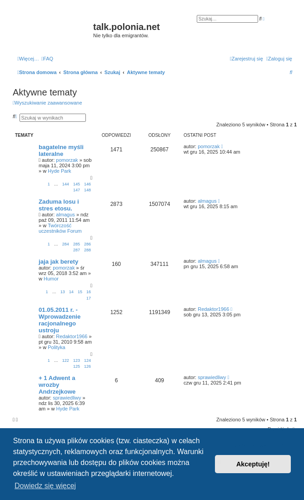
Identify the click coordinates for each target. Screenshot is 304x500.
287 (76, 250)
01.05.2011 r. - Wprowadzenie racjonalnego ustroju (59, 320)
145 (76, 184)
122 (65, 360)
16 (88, 292)
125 (76, 366)
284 (65, 244)
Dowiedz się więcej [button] (45, 486)
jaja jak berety (58, 261)
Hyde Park (59, 171)
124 (87, 360)
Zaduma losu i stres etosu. (59, 205)
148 (87, 190)
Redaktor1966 (71, 336)
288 (87, 250)
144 (65, 184)
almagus (65, 214)
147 (76, 190)
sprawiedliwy (67, 397)
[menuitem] (47, 58)
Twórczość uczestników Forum (60, 228)
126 (87, 366)
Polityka (56, 347)
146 (87, 184)
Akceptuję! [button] (253, 464)
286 (87, 244)
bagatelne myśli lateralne (61, 150)
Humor (51, 278)
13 (62, 292)
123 (76, 360)
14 (71, 292)
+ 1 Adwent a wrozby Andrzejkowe (57, 385)
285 (76, 244)
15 (80, 292)
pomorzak (67, 160)
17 (88, 298)
